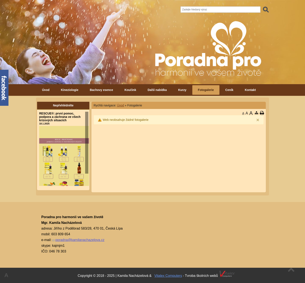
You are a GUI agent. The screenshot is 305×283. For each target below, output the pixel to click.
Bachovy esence (101, 90)
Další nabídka (157, 90)
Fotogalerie (206, 90)
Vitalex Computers (168, 275)
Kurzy (182, 90)
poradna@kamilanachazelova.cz (79, 240)
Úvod (46, 90)
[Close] (257, 120)
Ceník (229, 90)
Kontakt (250, 90)
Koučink (130, 90)
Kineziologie (69, 90)
